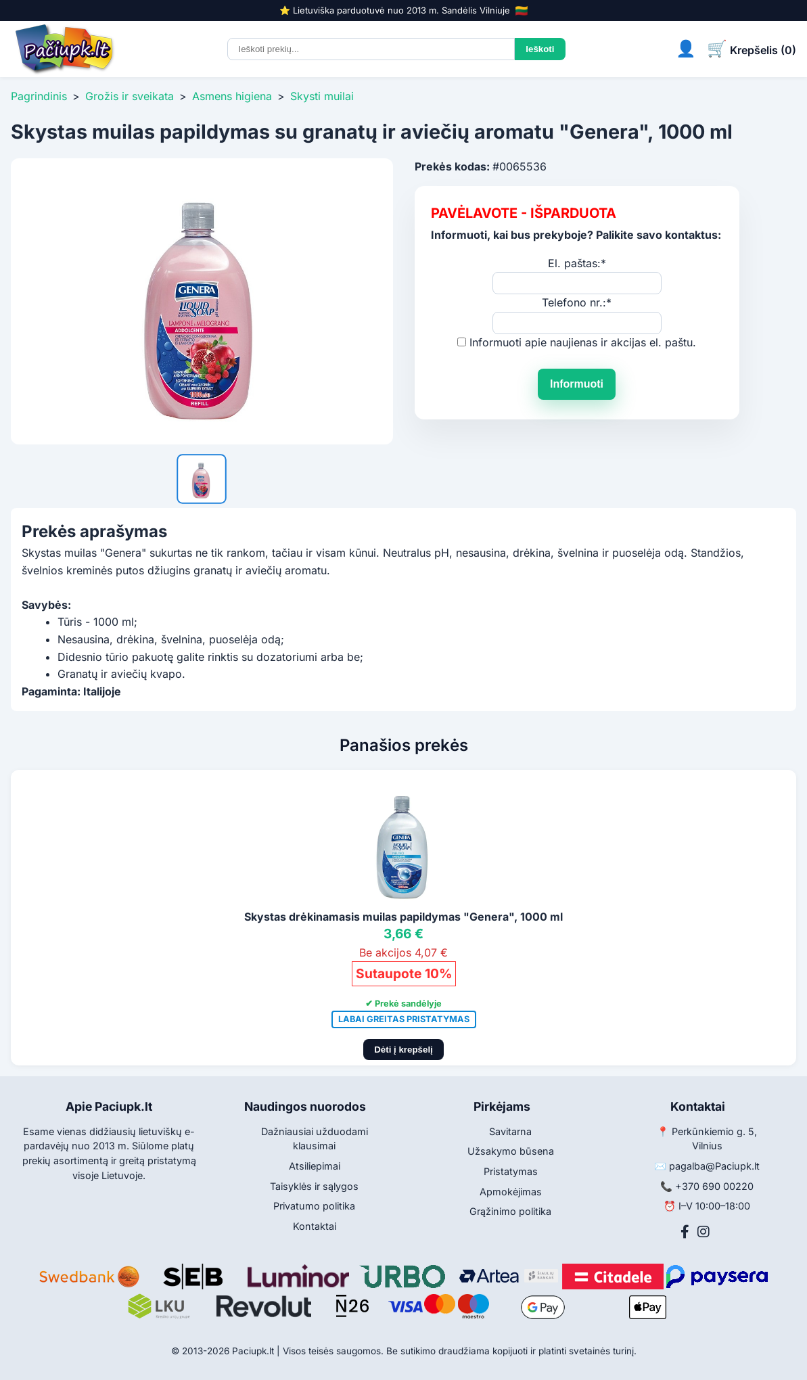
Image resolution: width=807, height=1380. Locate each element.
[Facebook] (685, 1232)
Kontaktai (314, 1226)
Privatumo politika (314, 1206)
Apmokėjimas (511, 1191)
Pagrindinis (39, 96)
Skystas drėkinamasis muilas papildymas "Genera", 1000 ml (403, 916)
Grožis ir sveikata (129, 96)
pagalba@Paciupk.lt (714, 1166)
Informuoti (576, 384)
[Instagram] (703, 1232)
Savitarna (510, 1131)
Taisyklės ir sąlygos (314, 1186)
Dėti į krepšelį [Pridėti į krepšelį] (403, 1049)
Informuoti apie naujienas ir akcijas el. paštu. (582, 342)
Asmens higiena (232, 96)
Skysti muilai (322, 96)
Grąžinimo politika (510, 1211)
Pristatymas (511, 1171)
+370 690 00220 (714, 1186)
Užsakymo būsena (510, 1151)
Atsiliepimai (314, 1166)
